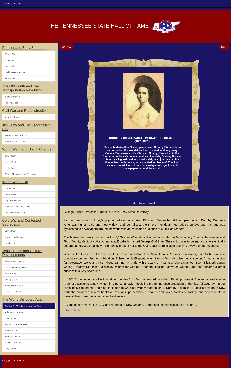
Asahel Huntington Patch (16, 135)
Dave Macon (10, 156)
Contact (17, 4)
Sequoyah (9, 60)
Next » (224, 47)
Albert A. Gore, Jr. (13, 336)
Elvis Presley (10, 273)
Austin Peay (10, 168)
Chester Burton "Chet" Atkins (18, 206)
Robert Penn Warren (14, 312)
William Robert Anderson (16, 267)
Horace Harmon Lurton (15, 141)
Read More (73, 310)
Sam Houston (11, 78)
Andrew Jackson (12, 97)
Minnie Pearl (10, 231)
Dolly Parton (10, 348)
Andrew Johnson (12, 117)
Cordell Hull (10, 188)
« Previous (66, 47)
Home (7, 4)
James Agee (10, 194)
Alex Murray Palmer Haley (17, 324)
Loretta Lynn (10, 243)
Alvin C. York (10, 162)
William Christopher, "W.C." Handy (20, 174)
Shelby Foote (11, 330)
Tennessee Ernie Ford (15, 212)
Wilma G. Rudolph (13, 291)
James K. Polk (11, 103)
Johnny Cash (11, 279)
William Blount (11, 54)
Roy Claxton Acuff (13, 200)
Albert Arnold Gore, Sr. (15, 261)
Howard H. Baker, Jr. (14, 285)
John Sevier (10, 66)
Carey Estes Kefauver (15, 237)
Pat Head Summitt (13, 342)
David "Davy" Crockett (15, 72)
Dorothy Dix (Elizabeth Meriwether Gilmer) (24, 306)
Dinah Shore (10, 318)
